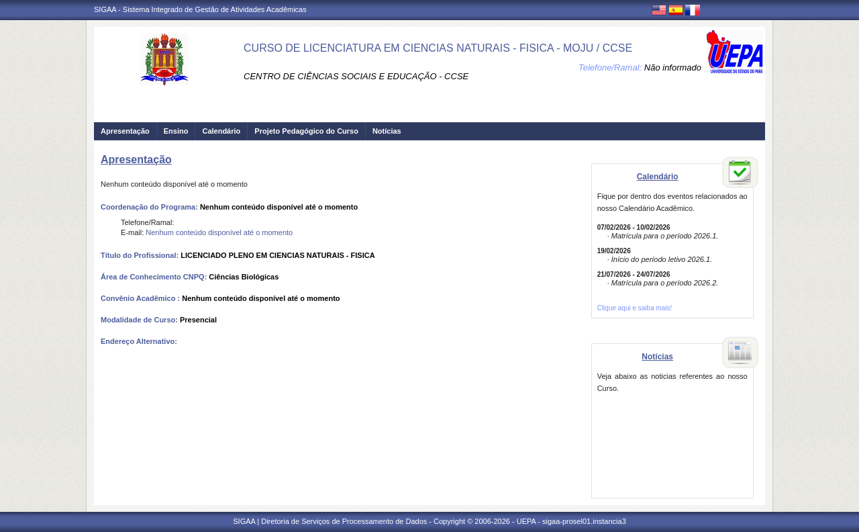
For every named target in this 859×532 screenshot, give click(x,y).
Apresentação (125, 131)
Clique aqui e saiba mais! (634, 308)
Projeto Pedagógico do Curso (306, 131)
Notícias (386, 131)
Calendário (221, 131)
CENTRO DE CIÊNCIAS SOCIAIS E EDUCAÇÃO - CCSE (356, 76)
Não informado (672, 67)
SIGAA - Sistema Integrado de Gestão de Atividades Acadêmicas (200, 9)
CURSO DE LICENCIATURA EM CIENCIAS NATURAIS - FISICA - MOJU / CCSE (438, 48)
